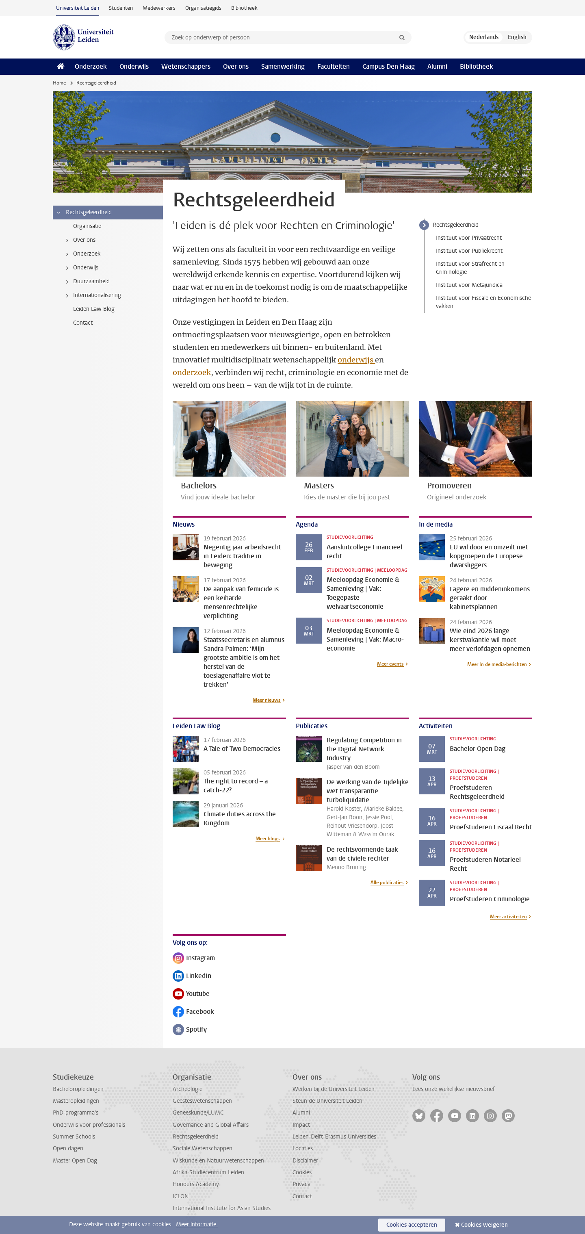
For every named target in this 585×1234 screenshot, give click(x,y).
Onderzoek (91, 66)
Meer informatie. (197, 1224)
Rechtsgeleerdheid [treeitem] (84, 212)
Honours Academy (196, 1184)
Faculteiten (333, 66)
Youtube (191, 994)
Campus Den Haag (388, 66)
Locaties (302, 1148)
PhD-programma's (75, 1113)
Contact (302, 1196)
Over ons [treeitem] (79, 240)
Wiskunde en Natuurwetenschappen (218, 1161)
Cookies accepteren (411, 1225)
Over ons (236, 66)
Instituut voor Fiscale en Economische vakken (483, 302)
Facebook (193, 1012)
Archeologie (187, 1089)
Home (59, 83)
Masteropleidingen (76, 1101)
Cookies (302, 1172)
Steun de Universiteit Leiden (327, 1101)
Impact (301, 1125)
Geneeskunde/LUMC (198, 1113)
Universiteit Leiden (77, 7)
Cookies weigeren (484, 1225)
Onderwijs (134, 66)
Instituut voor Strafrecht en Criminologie (470, 268)
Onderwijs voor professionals (89, 1125)
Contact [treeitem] (83, 323)
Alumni (437, 66)
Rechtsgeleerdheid (456, 225)
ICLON (180, 1196)
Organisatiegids (203, 7)
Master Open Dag (75, 1161)
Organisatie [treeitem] (87, 226)
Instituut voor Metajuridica (469, 285)
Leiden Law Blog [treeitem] (94, 309)
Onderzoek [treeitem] (81, 254)
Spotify (190, 1030)
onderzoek (192, 372)
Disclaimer (305, 1161)
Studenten (121, 7)
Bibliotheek (244, 7)
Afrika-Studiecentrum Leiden (208, 1172)
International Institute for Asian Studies (222, 1208)
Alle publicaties (387, 882)
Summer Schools (74, 1137)
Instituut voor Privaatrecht (469, 238)
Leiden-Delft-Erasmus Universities (334, 1137)
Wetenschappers (185, 66)
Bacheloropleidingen (78, 1089)
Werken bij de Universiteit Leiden (333, 1089)
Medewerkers (159, 7)
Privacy (301, 1184)
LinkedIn (192, 977)
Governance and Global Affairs (211, 1125)
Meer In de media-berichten (497, 664)
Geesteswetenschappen (202, 1101)
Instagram (194, 959)
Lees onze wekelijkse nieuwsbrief (453, 1089)
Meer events (390, 664)
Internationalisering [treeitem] (92, 295)
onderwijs (356, 359)
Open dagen (68, 1148)
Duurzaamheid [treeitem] (86, 282)
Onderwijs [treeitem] (80, 268)
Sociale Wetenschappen (202, 1148)
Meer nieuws (267, 700)
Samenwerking (283, 66)
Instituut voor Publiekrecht (469, 251)
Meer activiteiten (508, 916)
